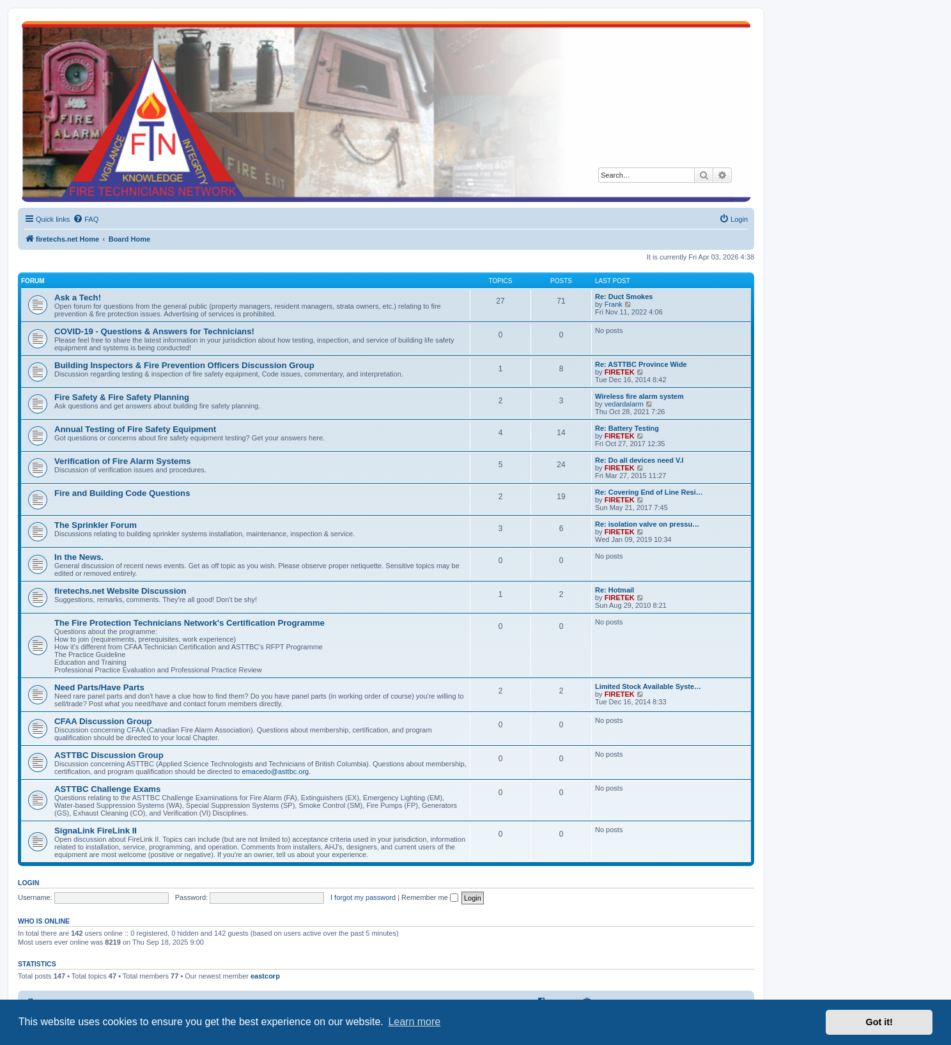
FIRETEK (620, 372)
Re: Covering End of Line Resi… (649, 492)
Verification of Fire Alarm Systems (122, 461)
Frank (613, 304)
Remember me (429, 897)
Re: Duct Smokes (624, 296)
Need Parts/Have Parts (99, 687)
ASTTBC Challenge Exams (107, 789)
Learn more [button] (414, 1021)
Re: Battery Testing (627, 428)
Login (28, 882)
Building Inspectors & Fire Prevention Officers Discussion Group (184, 365)
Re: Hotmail (614, 590)
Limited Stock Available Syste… (648, 686)
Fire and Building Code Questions (122, 493)
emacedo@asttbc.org (275, 771)
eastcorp (265, 976)
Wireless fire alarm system (639, 396)
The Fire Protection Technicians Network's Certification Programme (189, 623)
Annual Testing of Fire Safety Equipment (135, 429)
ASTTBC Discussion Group (109, 755)
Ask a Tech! (77, 297)
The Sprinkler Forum (95, 525)
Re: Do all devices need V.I (639, 460)
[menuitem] (85, 219)
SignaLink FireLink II (95, 830)
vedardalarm (624, 404)
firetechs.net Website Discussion (120, 591)
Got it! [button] (879, 1022)
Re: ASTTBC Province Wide (641, 364)
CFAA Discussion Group (103, 721)
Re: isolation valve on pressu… (647, 524)
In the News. (79, 557)
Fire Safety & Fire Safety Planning (121, 397)
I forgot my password (363, 897)
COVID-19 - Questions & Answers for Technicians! (154, 331)
